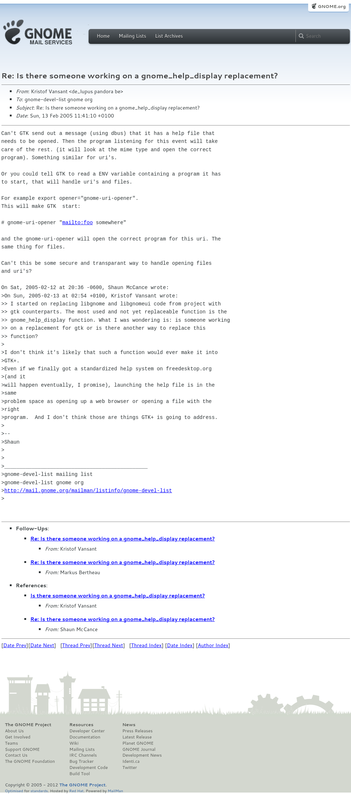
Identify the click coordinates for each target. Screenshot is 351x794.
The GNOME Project (28, 725)
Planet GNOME (138, 743)
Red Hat (76, 790)
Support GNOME (22, 749)
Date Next (42, 645)
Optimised (14, 790)
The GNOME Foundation (30, 761)
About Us (14, 731)
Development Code (88, 767)
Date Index (180, 645)
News (128, 725)
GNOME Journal (139, 749)
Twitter (129, 767)
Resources (81, 725)
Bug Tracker (81, 761)
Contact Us (16, 755)
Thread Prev (76, 645)
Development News (142, 755)
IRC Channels (83, 755)
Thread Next (108, 645)
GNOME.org (332, 6)
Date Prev (14, 645)
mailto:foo (77, 222)
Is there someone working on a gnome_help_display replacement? (117, 595)
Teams (11, 743)
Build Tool (79, 774)
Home (103, 36)
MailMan (115, 790)
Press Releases (137, 731)
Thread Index (146, 645)
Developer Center (87, 731)
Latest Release (137, 737)
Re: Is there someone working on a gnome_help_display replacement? (122, 538)
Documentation (84, 737)
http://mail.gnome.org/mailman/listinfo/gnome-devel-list (88, 490)
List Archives (169, 36)
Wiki (73, 743)
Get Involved (17, 737)
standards (39, 790)
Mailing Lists (132, 36)
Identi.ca (131, 761)
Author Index (213, 645)
